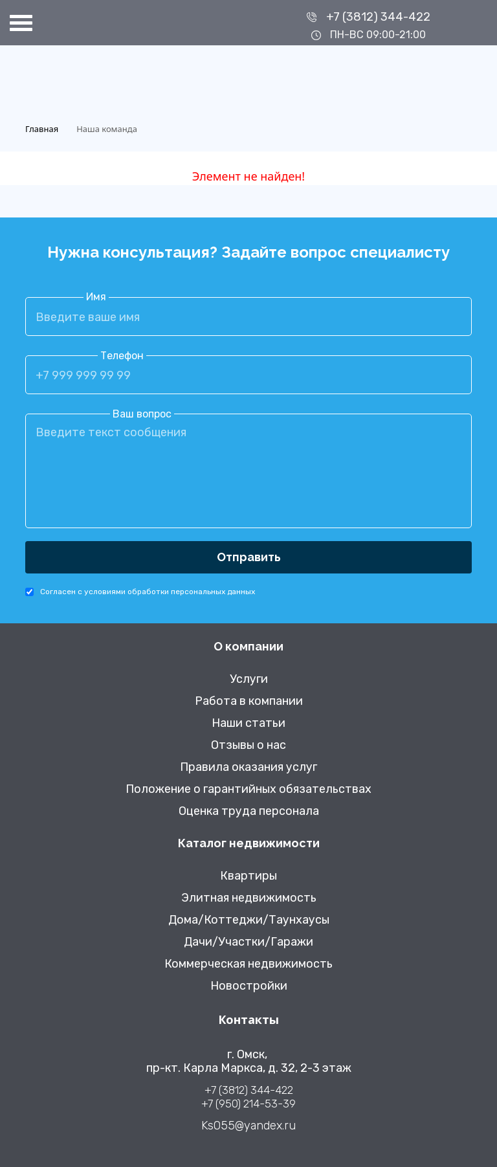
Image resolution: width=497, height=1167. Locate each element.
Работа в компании (249, 701)
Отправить (249, 557)
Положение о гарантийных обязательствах (248, 789)
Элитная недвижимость (248, 898)
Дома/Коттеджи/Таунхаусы (248, 920)
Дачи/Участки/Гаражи (248, 942)
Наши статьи (248, 723)
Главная (41, 129)
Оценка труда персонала (249, 811)
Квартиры (248, 876)
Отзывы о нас (248, 745)
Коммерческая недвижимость (248, 964)
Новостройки (248, 986)
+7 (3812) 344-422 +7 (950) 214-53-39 (248, 1097)
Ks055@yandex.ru (248, 1126)
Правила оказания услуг (248, 767)
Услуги (249, 679)
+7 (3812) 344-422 (378, 17)
